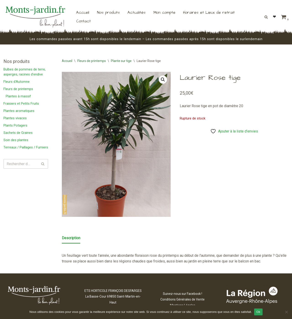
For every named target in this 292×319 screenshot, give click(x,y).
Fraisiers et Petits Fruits (21, 103)
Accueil (82, 12)
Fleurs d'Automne (16, 82)
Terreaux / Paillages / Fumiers (25, 147)
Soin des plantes (15, 140)
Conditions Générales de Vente (182, 299)
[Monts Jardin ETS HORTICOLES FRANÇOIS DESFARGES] (35, 17)
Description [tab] (71, 238)
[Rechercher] (266, 17)
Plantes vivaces (15, 118)
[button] (163, 79)
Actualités (137, 12)
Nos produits (108, 12)
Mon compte (164, 12)
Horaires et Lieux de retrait (209, 12)
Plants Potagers (15, 125)
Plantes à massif (18, 96)
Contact (83, 21)
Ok (258, 312)
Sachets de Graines (18, 133)
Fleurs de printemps (18, 89)
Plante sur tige (121, 61)
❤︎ (274, 17)
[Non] (286, 312)
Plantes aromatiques (18, 111)
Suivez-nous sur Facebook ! (182, 294)
